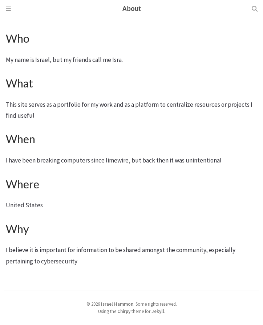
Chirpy (123, 311)
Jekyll (157, 311)
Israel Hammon (117, 304)
